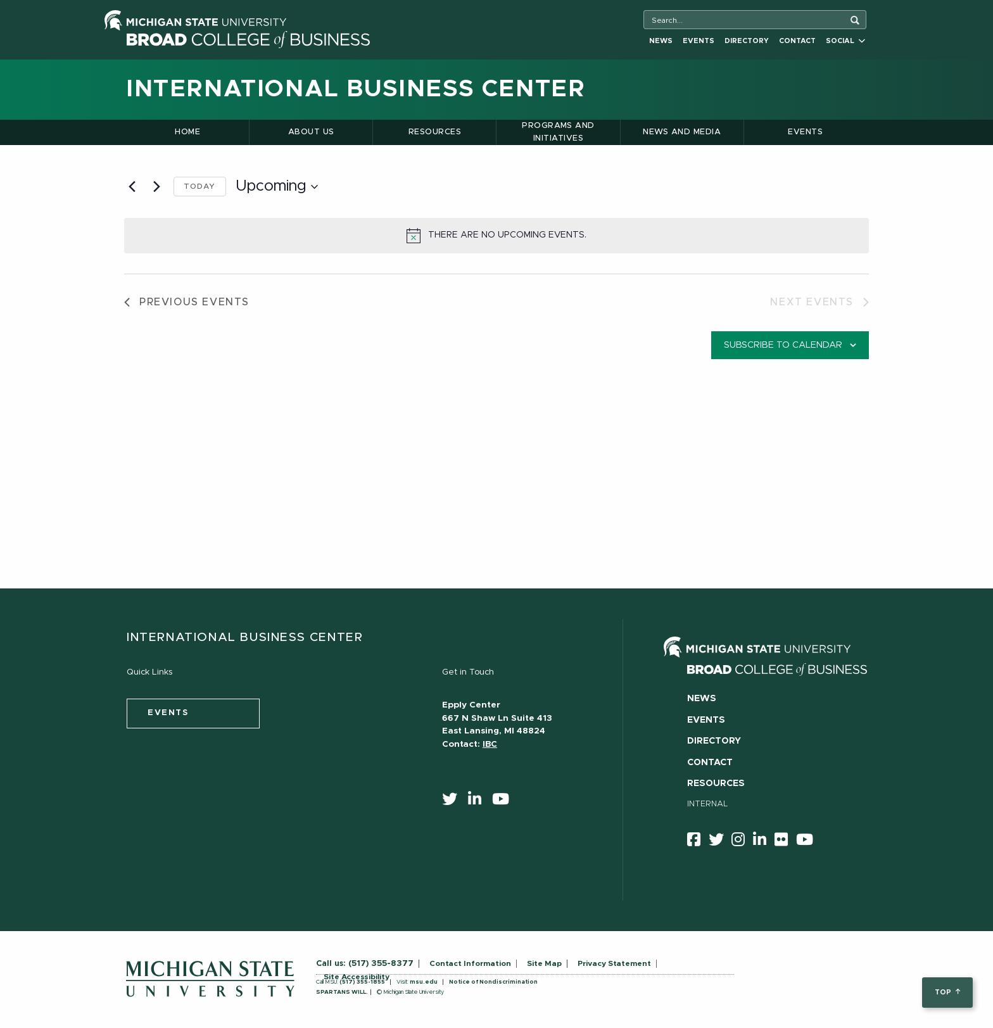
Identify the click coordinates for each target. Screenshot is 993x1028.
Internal (707, 804)
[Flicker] (785, 842)
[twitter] (453, 801)
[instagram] (742, 842)
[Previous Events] (131, 186)
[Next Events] (156, 186)
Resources (434, 132)
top (947, 992)
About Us (311, 132)
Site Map (544, 963)
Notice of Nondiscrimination (493, 982)
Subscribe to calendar (783, 345)
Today (200, 186)
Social (845, 40)
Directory (746, 40)
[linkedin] (479, 801)
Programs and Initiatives (558, 132)
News (661, 40)
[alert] (496, 235)
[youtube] (504, 801)
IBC (490, 744)
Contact (797, 40)
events (168, 713)
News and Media (682, 132)
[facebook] (698, 842)
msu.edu (424, 982)
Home (187, 132)
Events (698, 40)
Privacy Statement (614, 963)
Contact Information (470, 963)
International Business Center (355, 89)
